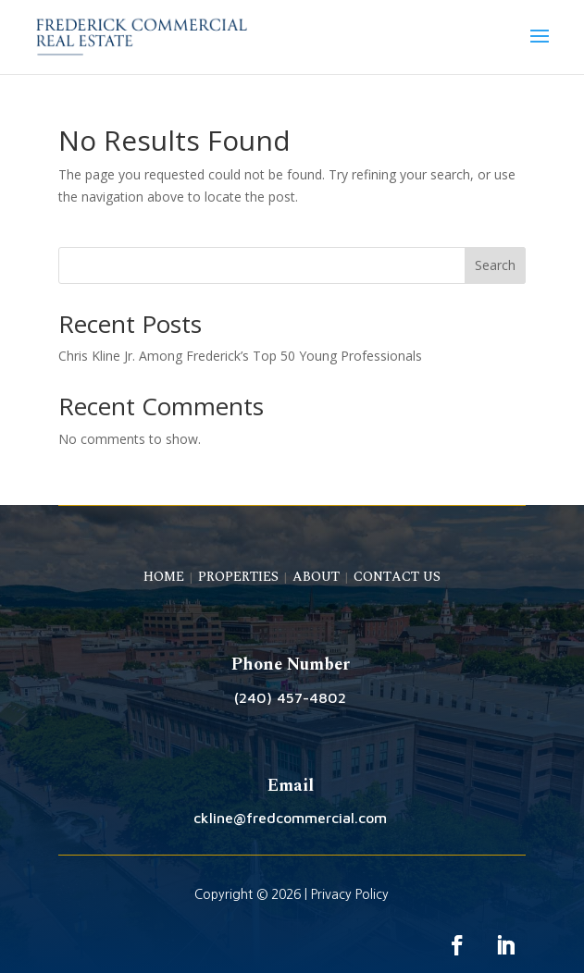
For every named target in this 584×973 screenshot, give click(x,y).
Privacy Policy (350, 894)
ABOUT (316, 576)
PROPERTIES (238, 576)
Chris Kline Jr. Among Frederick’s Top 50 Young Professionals (240, 355)
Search (495, 265)
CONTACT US (397, 576)
